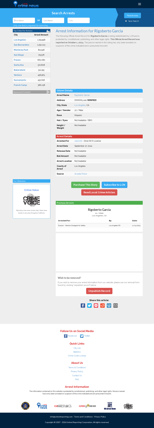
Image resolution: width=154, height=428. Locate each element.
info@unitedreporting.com (61, 416)
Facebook (70, 336)
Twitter (85, 336)
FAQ (77, 379)
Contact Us (77, 375)
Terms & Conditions (77, 367)
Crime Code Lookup (77, 356)
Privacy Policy (77, 371)
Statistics (77, 352)
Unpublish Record (99, 291)
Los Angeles (79, 105)
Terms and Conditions (83, 416)
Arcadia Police (80, 174)
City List (77, 348)
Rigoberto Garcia (81, 95)
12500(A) (78, 141)
